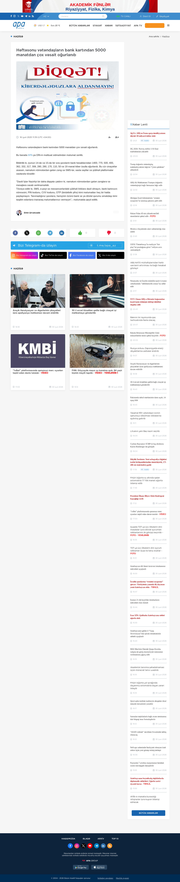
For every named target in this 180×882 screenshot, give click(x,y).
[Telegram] (26, 16)
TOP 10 (115, 838)
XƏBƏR (109, 25)
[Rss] (33, 16)
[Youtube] (22, 16)
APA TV (138, 25)
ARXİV (101, 838)
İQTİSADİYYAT (123, 25)
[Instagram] (14, 16)
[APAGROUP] (90, 860)
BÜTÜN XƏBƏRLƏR (79, 25)
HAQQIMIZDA (68, 838)
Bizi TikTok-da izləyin (52, 255)
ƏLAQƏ (86, 838)
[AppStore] (99, 867)
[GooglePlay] (81, 867)
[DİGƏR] (166, 25)
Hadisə (165, 36)
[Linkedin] (29, 16)
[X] (18, 16)
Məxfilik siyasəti (122, 878)
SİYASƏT (97, 25)
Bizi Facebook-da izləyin (81, 255)
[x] (83, 846)
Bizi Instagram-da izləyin (24, 255)
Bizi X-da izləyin (107, 255)
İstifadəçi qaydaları (105, 878)
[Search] (103, 16)
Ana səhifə (154, 36)
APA (30, 155)
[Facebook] (11, 16)
